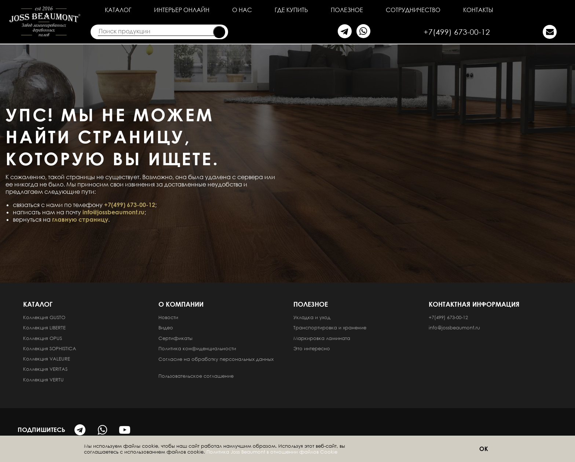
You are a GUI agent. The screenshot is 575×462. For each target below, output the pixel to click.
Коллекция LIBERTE (44, 327)
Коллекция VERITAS (45, 369)
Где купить (291, 10)
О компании (181, 304)
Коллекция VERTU (43, 379)
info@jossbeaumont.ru (113, 212)
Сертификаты (175, 338)
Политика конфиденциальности (198, 348)
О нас (242, 10)
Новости (168, 317)
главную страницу (80, 219)
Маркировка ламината (321, 338)
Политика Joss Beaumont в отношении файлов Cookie (271, 452)
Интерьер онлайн (181, 10)
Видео (165, 327)
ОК (484, 448)
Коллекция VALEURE (46, 359)
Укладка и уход (311, 317)
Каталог (118, 10)
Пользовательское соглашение (196, 376)
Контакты (478, 10)
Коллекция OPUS (42, 338)
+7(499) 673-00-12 (457, 32)
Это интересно (311, 348)
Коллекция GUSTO (44, 317)
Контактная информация (474, 304)
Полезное (347, 10)
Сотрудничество (413, 10)
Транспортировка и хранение (329, 327)
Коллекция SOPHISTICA (49, 348)
